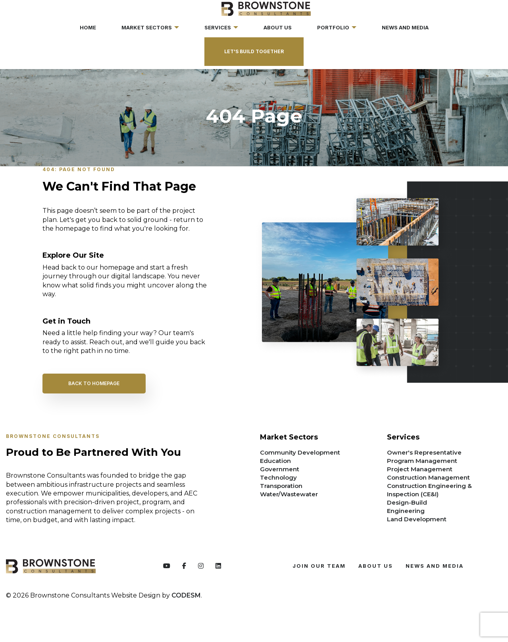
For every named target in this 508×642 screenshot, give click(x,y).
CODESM (186, 595)
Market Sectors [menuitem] (146, 27)
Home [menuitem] (88, 27)
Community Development (300, 452)
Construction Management (428, 477)
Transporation (281, 486)
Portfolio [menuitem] (333, 27)
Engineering (406, 511)
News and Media (435, 566)
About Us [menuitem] (278, 27)
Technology (278, 477)
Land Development (416, 519)
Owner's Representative (424, 452)
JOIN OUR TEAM (319, 566)
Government (279, 469)
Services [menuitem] (217, 27)
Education (275, 461)
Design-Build (407, 502)
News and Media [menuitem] (405, 27)
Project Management (419, 469)
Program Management (422, 461)
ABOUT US (375, 566)
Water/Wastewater (289, 494)
